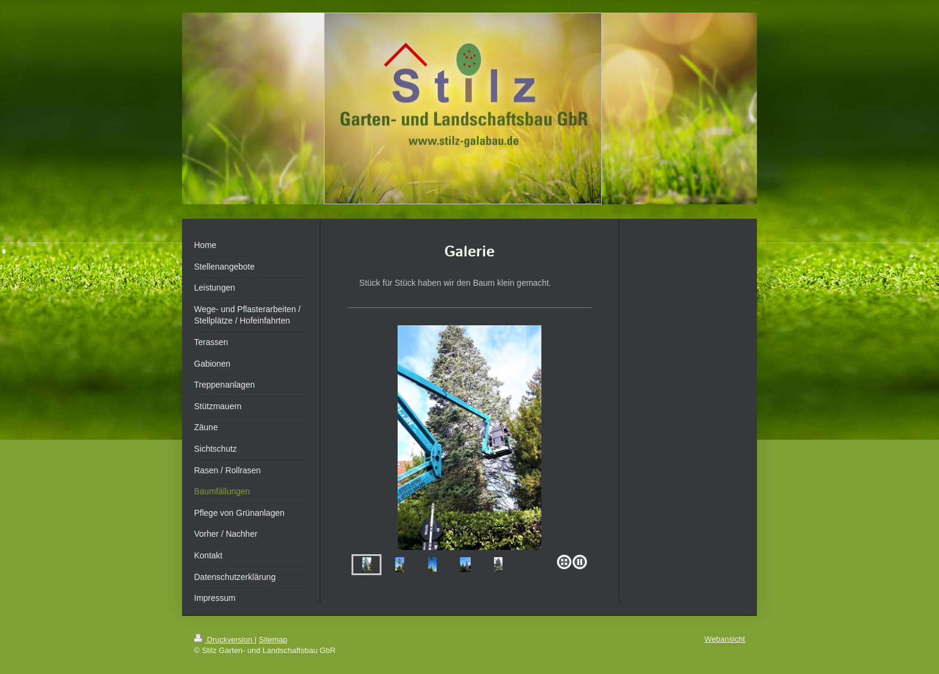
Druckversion (224, 639)
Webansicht (724, 638)
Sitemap (273, 639)
